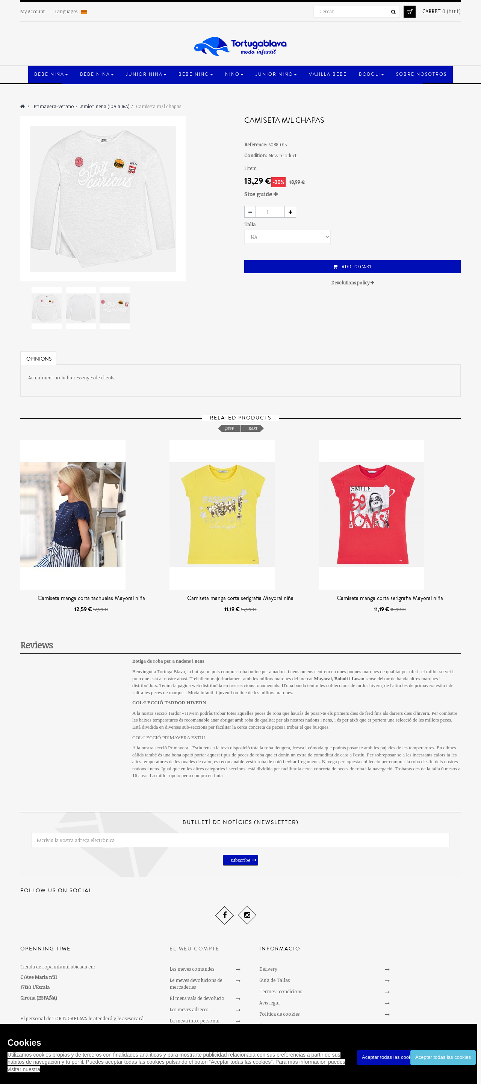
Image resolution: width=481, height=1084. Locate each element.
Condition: (255, 155)
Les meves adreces (188, 1009)
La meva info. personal (194, 1020)
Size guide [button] (261, 194)
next (252, 428)
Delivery (268, 968)
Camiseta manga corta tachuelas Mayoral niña (91, 598)
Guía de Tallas (274, 980)
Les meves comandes (191, 968)
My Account (32, 11)
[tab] (352, 194)
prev (229, 428)
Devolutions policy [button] (352, 283)
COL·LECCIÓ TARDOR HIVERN (169, 702)
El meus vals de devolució (196, 998)
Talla (250, 224)
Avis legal (269, 1002)
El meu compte (194, 949)
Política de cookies (279, 1013)
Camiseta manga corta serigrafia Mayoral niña (240, 598)
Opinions (38, 359)
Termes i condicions (280, 991)
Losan (358, 678)
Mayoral (323, 678)
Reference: (255, 144)
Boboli (341, 678)
